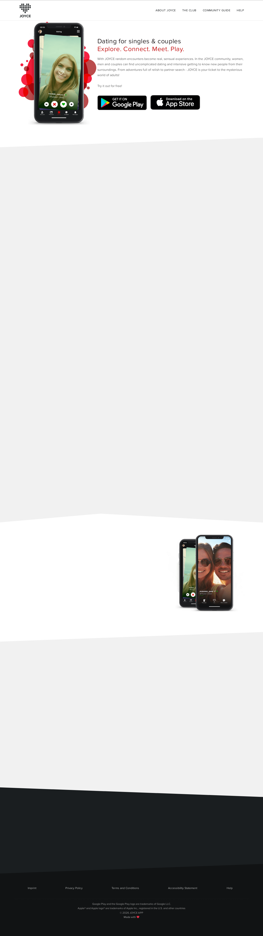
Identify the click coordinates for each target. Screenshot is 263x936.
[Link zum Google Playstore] (123, 104)
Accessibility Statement (182, 888)
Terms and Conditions (125, 888)
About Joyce (166, 10)
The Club (189, 10)
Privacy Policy (74, 888)
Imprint (32, 888)
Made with (131, 917)
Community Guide (216, 10)
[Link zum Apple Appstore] (174, 104)
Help (240, 10)
